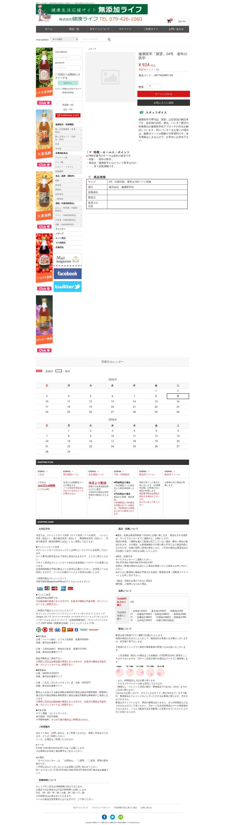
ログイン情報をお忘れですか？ (68, 88)
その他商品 (60, 242)
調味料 (58, 189)
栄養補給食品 (61, 153)
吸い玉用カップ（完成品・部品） (65, 138)
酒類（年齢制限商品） (65, 203)
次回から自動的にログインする (67, 76)
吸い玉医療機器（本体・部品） (66, 130)
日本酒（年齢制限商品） (66, 220)
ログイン (68, 83)
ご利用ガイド (150, 29)
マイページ (125, 29)
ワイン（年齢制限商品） (66, 215)
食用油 (58, 185)
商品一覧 (74, 29)
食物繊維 (59, 171)
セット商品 (60, 238)
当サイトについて (100, 29)
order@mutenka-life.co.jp (56, 748)
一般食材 (59, 198)
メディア (92, 49)
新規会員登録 (68, 92)
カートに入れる (163, 93)
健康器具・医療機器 (64, 124)
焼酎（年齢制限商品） (65, 224)
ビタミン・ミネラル (64, 167)
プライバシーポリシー (101, 808)
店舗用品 (59, 247)
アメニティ (60, 229)
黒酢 (57, 180)
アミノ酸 (59, 162)
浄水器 (58, 148)
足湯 (57, 144)
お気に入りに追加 (164, 102)
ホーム (48, 29)
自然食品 (59, 194)
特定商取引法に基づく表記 (125, 808)
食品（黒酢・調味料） (65, 176)
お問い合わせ (176, 29)
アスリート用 (61, 157)
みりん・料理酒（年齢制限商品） (66, 209)
